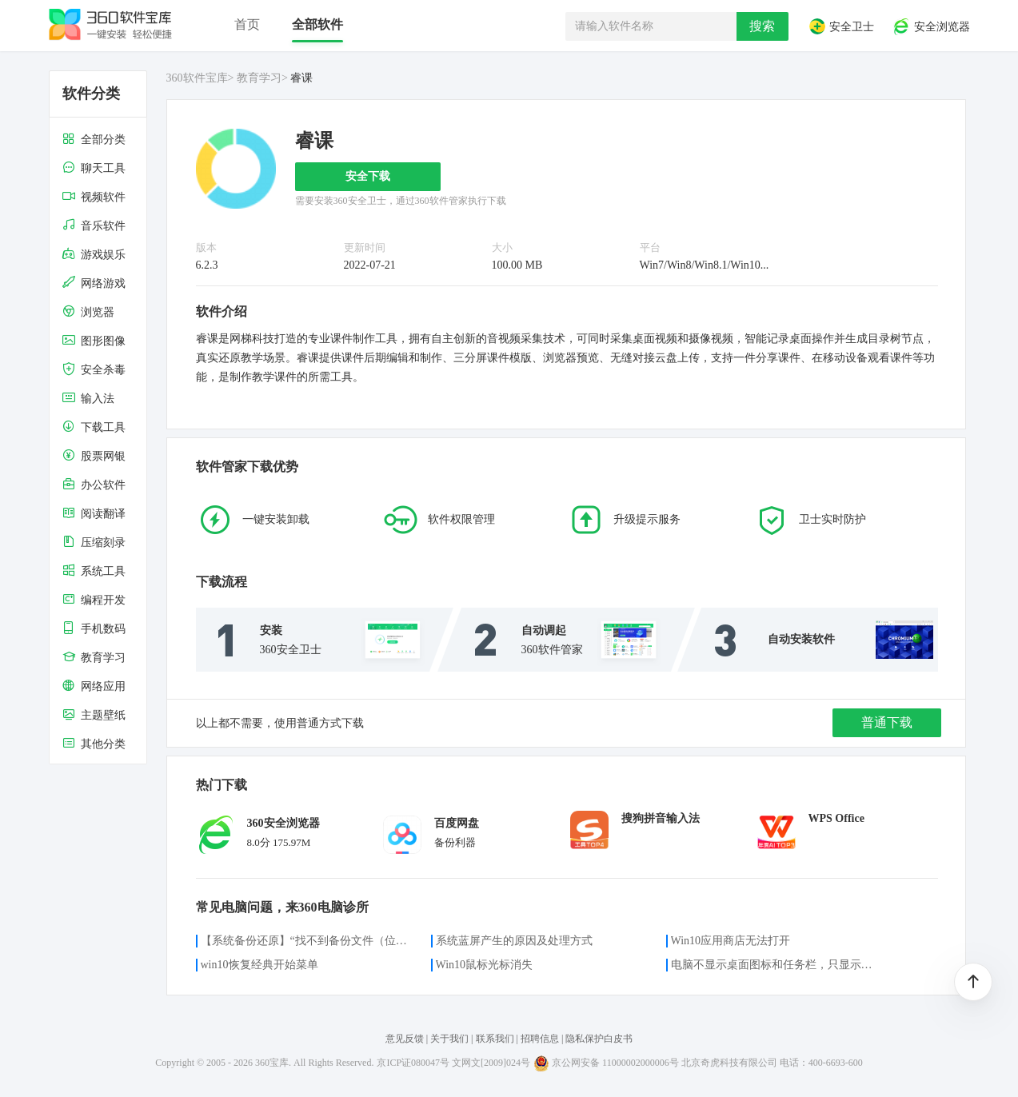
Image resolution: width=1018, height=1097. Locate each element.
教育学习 (259, 78)
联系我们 (495, 1038)
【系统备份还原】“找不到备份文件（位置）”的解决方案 (306, 941)
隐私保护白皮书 (599, 1038)
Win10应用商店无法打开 (731, 941)
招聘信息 (540, 1038)
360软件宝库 (197, 78)
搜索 (762, 26)
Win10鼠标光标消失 (484, 965)
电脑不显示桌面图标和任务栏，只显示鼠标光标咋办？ (776, 965)
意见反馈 (404, 1038)
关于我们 (449, 1038)
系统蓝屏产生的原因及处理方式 (514, 941)
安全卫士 (841, 26)
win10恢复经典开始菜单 (259, 965)
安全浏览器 (931, 26)
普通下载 (886, 722)
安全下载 (367, 176)
